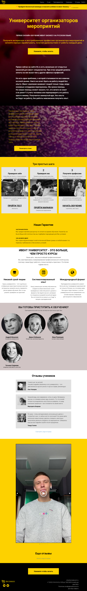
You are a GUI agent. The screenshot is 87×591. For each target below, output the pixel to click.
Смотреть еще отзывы (43, 432)
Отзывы (77, 2)
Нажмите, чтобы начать (43, 51)
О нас (49, 2)
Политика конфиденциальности (68, 586)
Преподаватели (58, 2)
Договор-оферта (73, 588)
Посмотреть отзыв (25, 148)
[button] (17, 493)
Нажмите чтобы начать (43, 571)
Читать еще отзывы (43, 558)
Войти (83, 2)
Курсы (42, 2)
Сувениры (69, 2)
